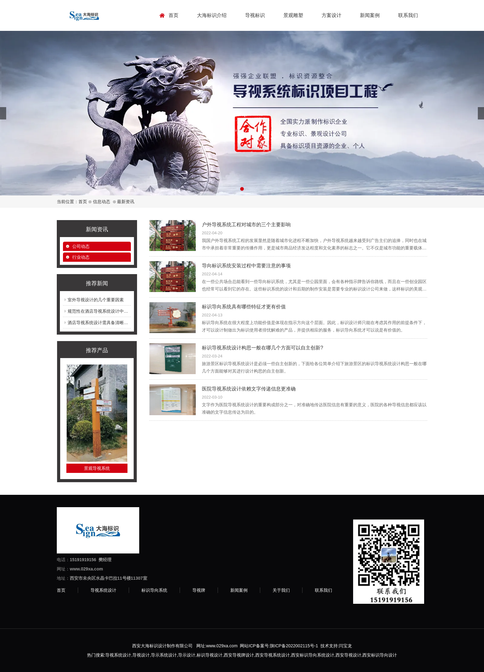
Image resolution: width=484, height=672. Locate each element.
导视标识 (255, 15)
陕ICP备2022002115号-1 (294, 645)
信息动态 (101, 201)
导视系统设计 (103, 590)
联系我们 (408, 15)
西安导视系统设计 (272, 655)
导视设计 (141, 655)
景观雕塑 (293, 15)
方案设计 (331, 15)
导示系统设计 (164, 655)
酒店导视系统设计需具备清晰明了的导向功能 (111, 322)
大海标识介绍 (212, 15)
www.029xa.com (222, 645)
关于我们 (281, 590)
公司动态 (81, 246)
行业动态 (81, 257)
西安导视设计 (348, 655)
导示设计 (186, 655)
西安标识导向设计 (379, 655)
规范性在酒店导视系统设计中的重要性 (104, 311)
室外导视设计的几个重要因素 (96, 299)
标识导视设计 (210, 655)
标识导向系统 (154, 590)
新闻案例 (370, 15)
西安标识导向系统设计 (312, 655)
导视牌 (198, 590)
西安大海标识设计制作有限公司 (162, 645)
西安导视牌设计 (239, 655)
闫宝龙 (345, 645)
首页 (173, 15)
